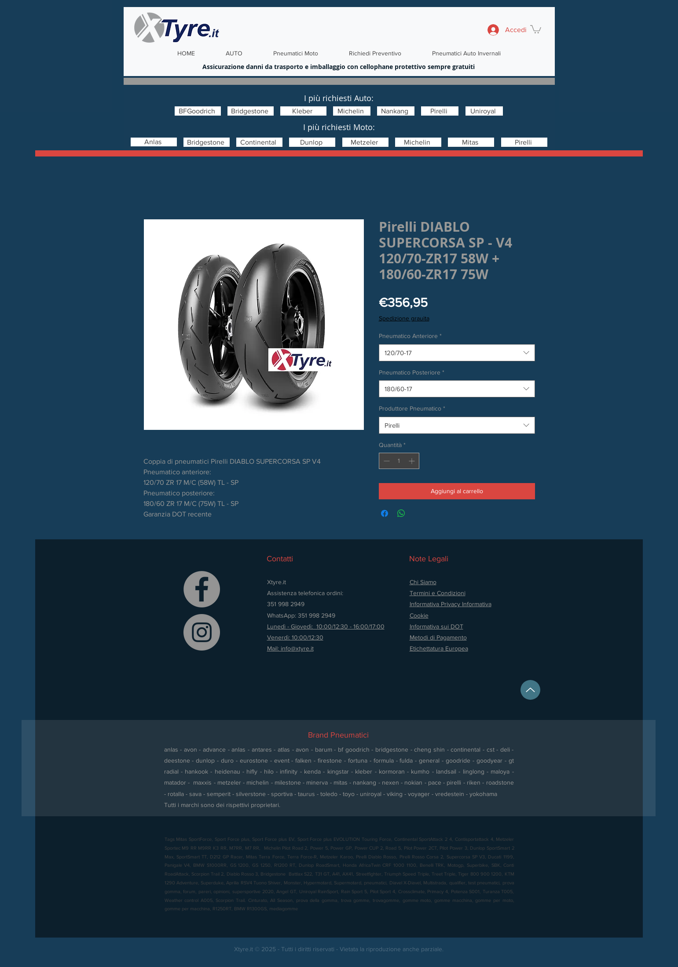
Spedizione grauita (404, 318)
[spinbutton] (399, 461)
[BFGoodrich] (198, 111)
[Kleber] (303, 111)
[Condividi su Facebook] (384, 513)
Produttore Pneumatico (412, 408)
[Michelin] (351, 111)
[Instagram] (201, 632)
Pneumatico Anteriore (410, 335)
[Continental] (259, 142)
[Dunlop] (312, 142)
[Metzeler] (365, 142)
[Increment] (412, 461)
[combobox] (457, 352)
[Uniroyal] (484, 111)
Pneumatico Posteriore (411, 372)
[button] (535, 28)
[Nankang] (395, 111)
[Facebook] (201, 589)
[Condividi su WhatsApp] (401, 513)
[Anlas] (154, 142)
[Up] (530, 690)
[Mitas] (471, 142)
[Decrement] (385, 461)
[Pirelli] (439, 111)
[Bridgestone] (250, 111)
